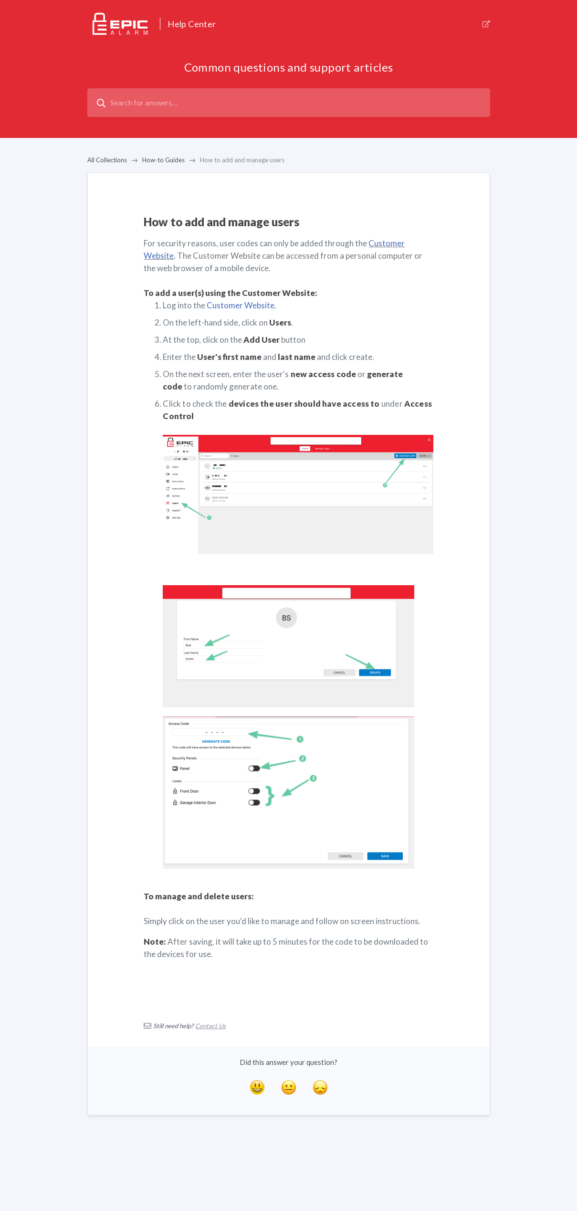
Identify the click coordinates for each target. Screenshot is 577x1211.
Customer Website (240, 305)
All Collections (107, 160)
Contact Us (210, 1026)
